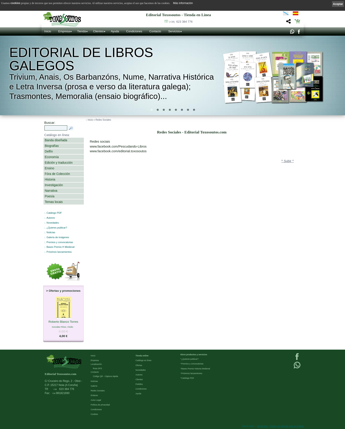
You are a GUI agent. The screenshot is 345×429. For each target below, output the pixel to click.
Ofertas (139, 365)
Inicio (47, 31)
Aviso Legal (96, 400)
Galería (94, 386)
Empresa (64, 31)
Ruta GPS (97, 368)
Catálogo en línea (144, 360)
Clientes (98, 31)
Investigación (54, 185)
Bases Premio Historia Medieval (195, 369)
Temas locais (54, 202)
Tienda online (142, 356)
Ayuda (115, 31)
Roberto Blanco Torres (63, 322)
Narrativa (51, 190)
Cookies (94, 414)
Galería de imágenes (58, 237)
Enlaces (94, 395)
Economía (52, 157)
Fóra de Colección (57, 174)
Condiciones (134, 31)
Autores (51, 217)
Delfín (49, 151)
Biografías (52, 146)
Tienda (81, 31)
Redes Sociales (103, 120)
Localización (96, 364)
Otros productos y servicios (193, 354)
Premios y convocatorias (60, 242)
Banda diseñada (56, 140)
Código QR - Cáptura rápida (105, 376)
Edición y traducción (59, 162)
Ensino (49, 168)
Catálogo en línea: (57, 135)
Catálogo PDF (54, 212)
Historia (50, 179)
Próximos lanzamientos (59, 251)
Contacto (155, 31)
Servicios (174, 31)
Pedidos (139, 384)
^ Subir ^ (287, 161)
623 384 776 (181, 21)
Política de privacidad (100, 405)
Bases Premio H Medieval (61, 247)
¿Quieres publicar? (57, 227)
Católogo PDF (187, 378)
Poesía (49, 196)
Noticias (51, 232)
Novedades (53, 222)
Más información (183, 3)
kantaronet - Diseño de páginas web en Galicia (280, 426)
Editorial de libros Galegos (81, 59)
